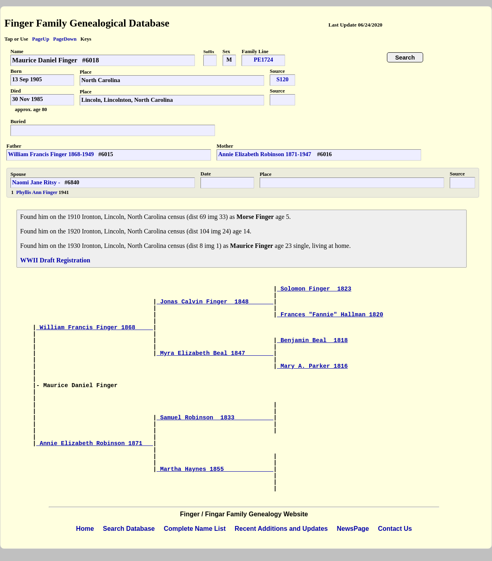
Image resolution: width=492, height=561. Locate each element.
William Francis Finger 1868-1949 (51, 154)
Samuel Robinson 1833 (215, 418)
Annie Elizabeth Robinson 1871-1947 (265, 154)
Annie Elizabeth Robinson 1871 (94, 443)
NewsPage (353, 528)
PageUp (41, 39)
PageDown (64, 39)
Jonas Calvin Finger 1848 (215, 302)
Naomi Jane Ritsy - (36, 182)
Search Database (129, 528)
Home (85, 528)
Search (405, 57)
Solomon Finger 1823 (314, 289)
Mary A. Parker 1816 (312, 366)
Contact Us (395, 528)
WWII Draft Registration (55, 260)
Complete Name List (195, 528)
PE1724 (263, 59)
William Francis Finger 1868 (94, 327)
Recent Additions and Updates (281, 528)
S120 (282, 79)
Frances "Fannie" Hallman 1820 (330, 314)
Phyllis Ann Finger (37, 192)
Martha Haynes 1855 (215, 469)
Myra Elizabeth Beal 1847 (215, 353)
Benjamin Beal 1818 (312, 340)
